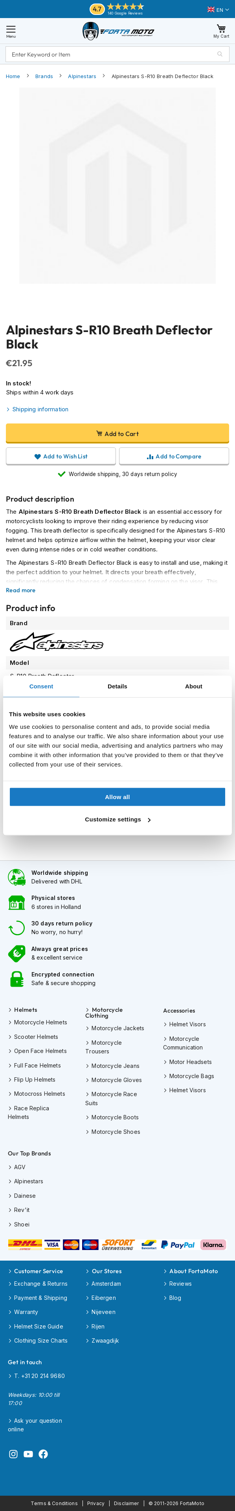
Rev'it (21, 1209)
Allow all (117, 796)
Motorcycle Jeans (115, 1065)
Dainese (25, 1195)
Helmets (25, 1009)
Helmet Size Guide (38, 1326)
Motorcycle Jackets (118, 1028)
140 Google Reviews (125, 13)
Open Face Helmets (40, 1050)
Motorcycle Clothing (104, 1012)
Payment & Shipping (40, 1297)
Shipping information (40, 409)
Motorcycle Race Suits (111, 1098)
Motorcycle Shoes (116, 1131)
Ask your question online (35, 1425)
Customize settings (118, 819)
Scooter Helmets (36, 1036)
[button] (218, 9)
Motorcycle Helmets (40, 1022)
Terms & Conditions (54, 1503)
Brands (44, 76)
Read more (21, 590)
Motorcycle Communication (183, 1043)
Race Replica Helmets (28, 1112)
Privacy (96, 1503)
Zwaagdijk (105, 1340)
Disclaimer (126, 1503)
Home (13, 76)
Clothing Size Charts (41, 1340)
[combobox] (117, 54)
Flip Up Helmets (34, 1079)
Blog (175, 1297)
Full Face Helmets (37, 1065)
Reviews (180, 1283)
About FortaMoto (193, 1271)
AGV (20, 1167)
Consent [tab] (41, 686)
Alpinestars (82, 76)
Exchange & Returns (41, 1283)
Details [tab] (117, 686)
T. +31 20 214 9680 (39, 1375)
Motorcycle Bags (191, 1076)
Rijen (98, 1326)
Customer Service (38, 1271)
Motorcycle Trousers (103, 1047)
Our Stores (107, 1271)
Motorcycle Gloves (117, 1080)
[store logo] (118, 31)
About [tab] (193, 686)
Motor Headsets (190, 1061)
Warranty (26, 1311)
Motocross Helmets (39, 1093)
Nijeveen (103, 1311)
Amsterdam (106, 1283)
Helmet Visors (187, 1024)
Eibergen (104, 1297)
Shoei (21, 1224)
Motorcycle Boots (115, 1117)
